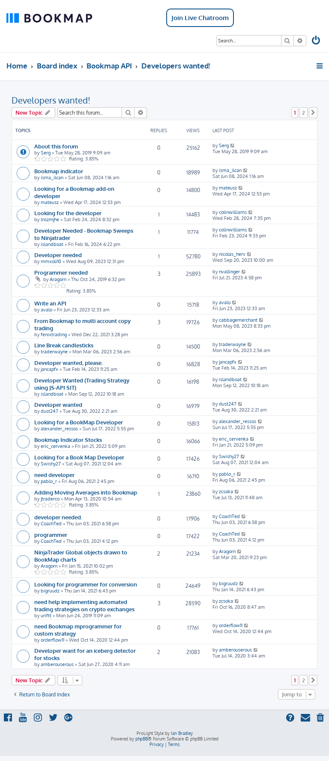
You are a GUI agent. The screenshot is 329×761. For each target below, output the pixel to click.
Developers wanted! (51, 100)
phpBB (141, 738)
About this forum (56, 146)
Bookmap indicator (58, 171)
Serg (46, 153)
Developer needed (58, 254)
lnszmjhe (50, 219)
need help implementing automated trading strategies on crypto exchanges (84, 605)
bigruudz (50, 591)
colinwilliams (233, 212)
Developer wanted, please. (68, 362)
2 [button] (303, 112)
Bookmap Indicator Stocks (68, 439)
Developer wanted (58, 404)
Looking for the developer (68, 212)
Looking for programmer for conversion (85, 584)
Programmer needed (61, 272)
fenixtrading (54, 335)
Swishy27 (51, 464)
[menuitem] (317, 41)
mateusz (50, 202)
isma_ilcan (52, 178)
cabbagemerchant (238, 320)
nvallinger (229, 272)
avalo (46, 310)
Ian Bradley (182, 733)
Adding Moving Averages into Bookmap (85, 492)
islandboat (52, 244)
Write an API (50, 303)
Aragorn (58, 279)
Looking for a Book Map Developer (79, 457)
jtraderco (50, 499)
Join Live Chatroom (200, 18)
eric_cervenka (55, 446)
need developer (54, 474)
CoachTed (51, 524)
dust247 (49, 411)
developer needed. (58, 517)
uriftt (46, 616)
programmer (50, 534)
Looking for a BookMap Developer (78, 422)
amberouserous (57, 664)
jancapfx (49, 369)
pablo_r (49, 481)
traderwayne (54, 352)
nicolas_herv (232, 254)
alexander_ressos (59, 429)
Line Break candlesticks (63, 345)
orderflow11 (52, 640)
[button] (313, 112)
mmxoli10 (51, 261)
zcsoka (226, 492)
